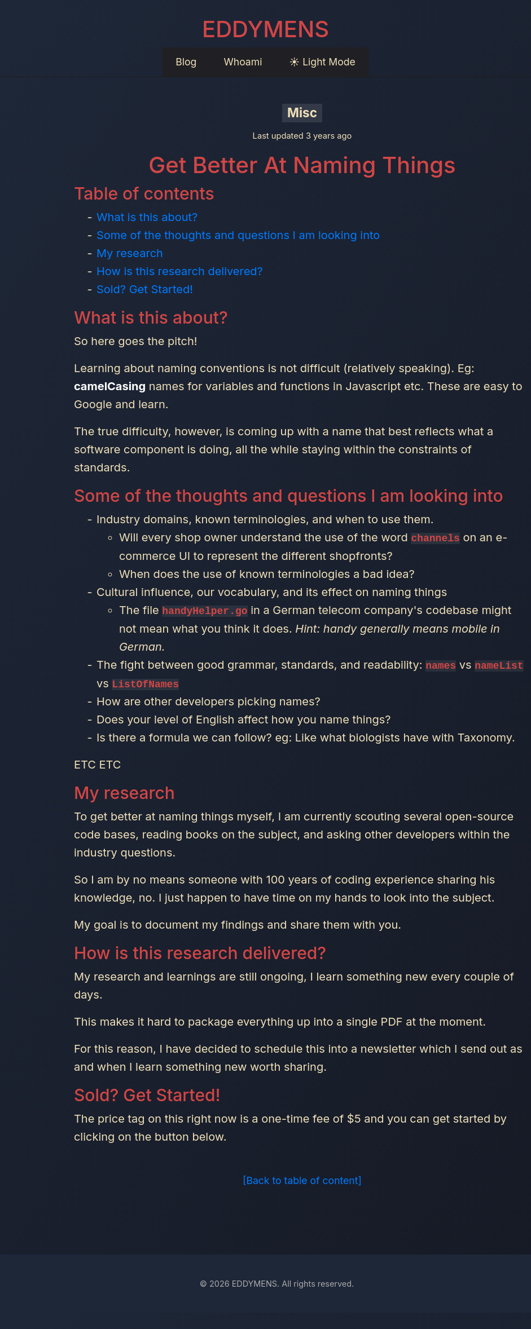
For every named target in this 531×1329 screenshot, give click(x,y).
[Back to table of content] (302, 1179)
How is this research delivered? (179, 271)
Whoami (242, 62)
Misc (302, 112)
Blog (185, 62)
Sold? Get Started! (144, 289)
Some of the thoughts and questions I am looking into (238, 235)
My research (129, 253)
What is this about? (147, 217)
